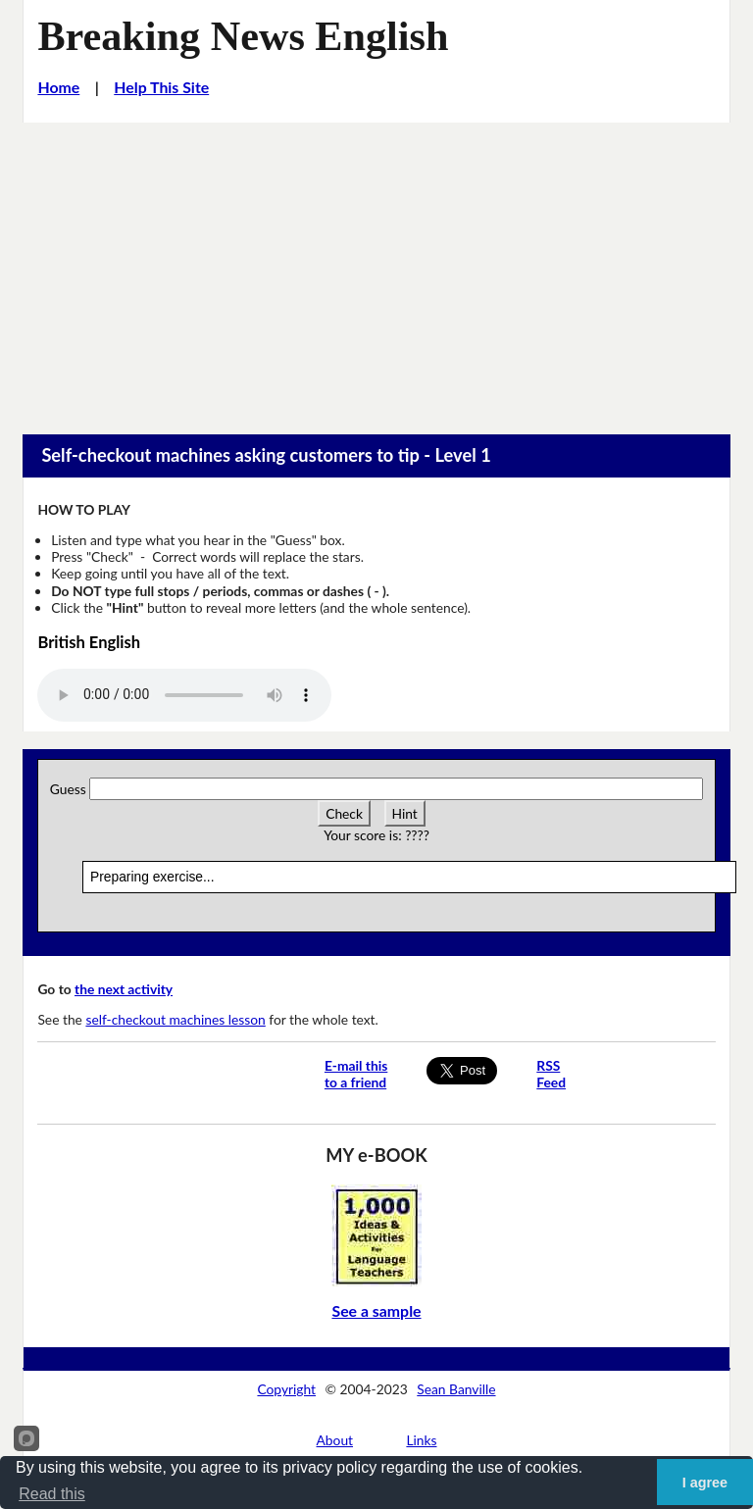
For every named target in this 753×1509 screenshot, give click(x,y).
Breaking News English (242, 36)
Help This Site (161, 86)
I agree (705, 1482)
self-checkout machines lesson (175, 1019)
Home (58, 86)
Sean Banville (456, 1389)
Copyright (286, 1389)
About (335, 1440)
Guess (68, 788)
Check (344, 813)
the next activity (124, 989)
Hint (405, 813)
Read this (52, 1493)
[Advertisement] (376, 269)
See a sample (376, 1310)
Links (421, 1440)
